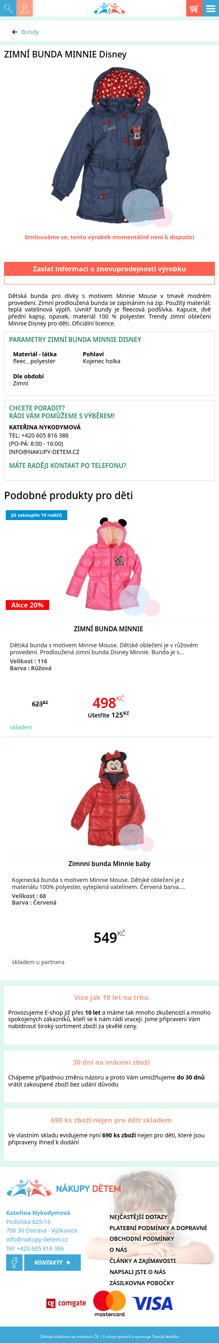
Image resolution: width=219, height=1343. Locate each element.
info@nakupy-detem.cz (37, 1239)
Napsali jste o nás (138, 1272)
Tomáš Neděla (165, 1336)
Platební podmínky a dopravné (158, 1228)
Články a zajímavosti (143, 1261)
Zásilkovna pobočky (142, 1283)
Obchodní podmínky (142, 1238)
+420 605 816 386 (40, 1248)
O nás (118, 1250)
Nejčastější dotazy (138, 1217)
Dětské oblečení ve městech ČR (69, 1336)
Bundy (30, 32)
